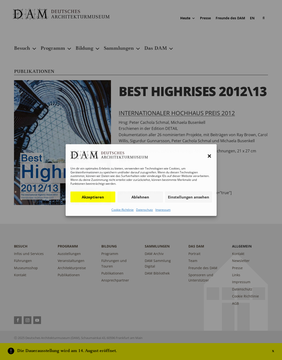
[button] (209, 156)
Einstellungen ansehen (188, 197)
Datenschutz (144, 210)
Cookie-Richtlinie (122, 210)
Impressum (163, 210)
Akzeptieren (93, 197)
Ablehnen (140, 197)
